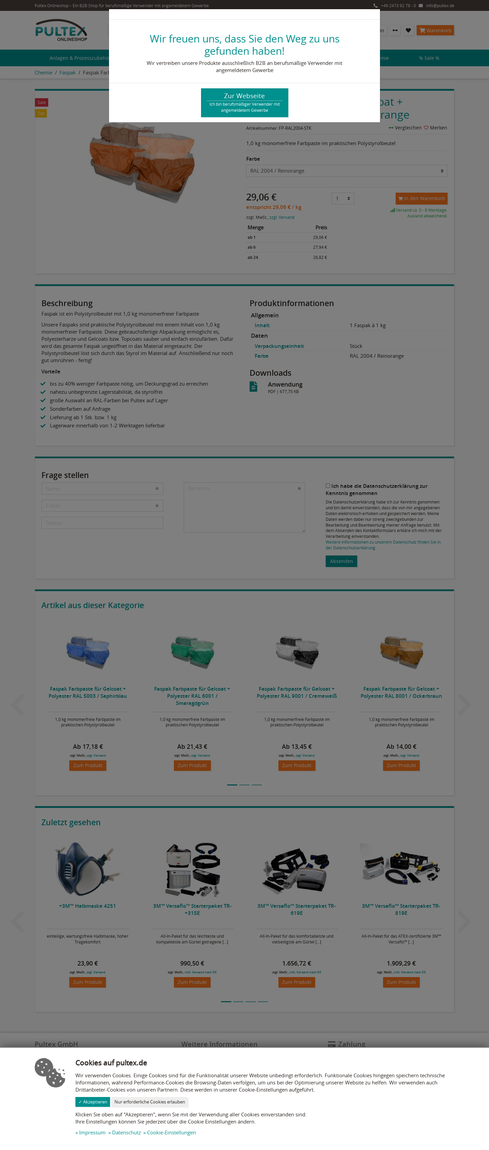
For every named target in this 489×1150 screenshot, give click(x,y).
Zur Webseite (244, 102)
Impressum (92, 1132)
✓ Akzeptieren (92, 1102)
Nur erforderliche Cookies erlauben (149, 1102)
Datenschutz (126, 1132)
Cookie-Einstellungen (171, 1132)
